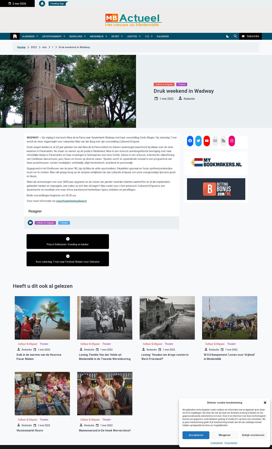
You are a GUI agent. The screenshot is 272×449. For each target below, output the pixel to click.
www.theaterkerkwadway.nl (71, 201)
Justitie (132, 36)
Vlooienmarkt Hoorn (29, 417)
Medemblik (97, 36)
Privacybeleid (230, 443)
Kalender (163, 36)
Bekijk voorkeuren (253, 435)
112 (147, 36)
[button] (265, 402)
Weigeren (225, 435)
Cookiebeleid (216, 443)
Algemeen (28, 36)
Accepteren (196, 435)
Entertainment (52, 36)
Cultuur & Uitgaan (164, 84)
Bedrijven (75, 36)
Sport (115, 36)
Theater (181, 84)
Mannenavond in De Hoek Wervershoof (105, 417)
